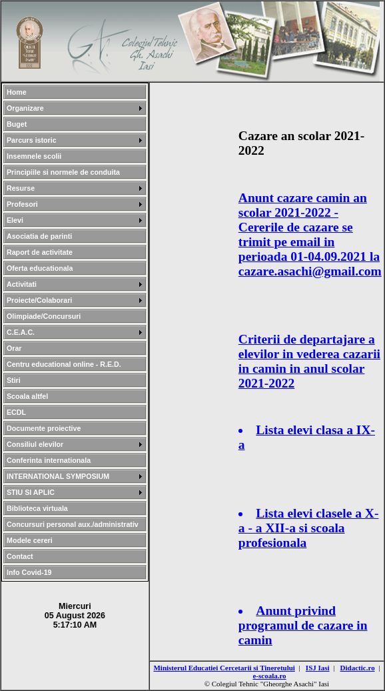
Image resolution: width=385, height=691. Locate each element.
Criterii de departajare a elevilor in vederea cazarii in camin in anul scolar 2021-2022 (309, 361)
